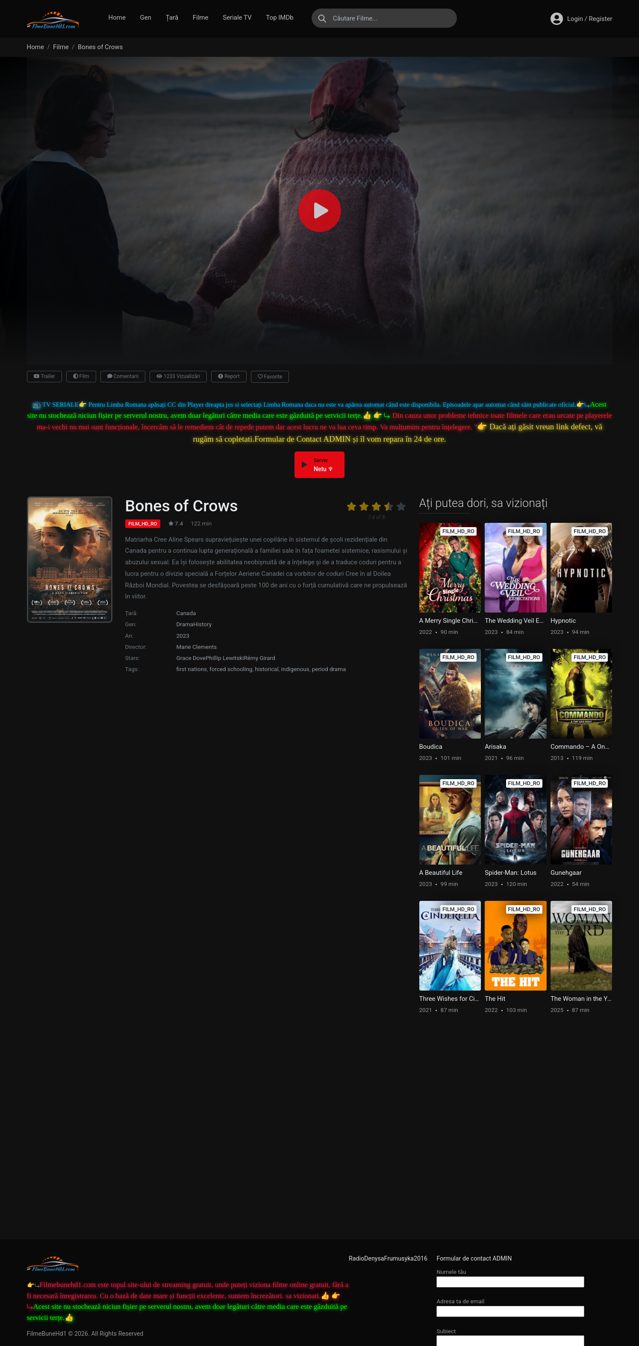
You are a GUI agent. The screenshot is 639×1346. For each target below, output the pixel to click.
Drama (185, 624)
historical (266, 669)
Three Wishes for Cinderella (450, 999)
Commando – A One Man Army (581, 747)
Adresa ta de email (510, 1306)
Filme (201, 17)
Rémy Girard (259, 657)
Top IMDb (279, 17)
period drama (329, 669)
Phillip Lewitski (225, 657)
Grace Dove (191, 657)
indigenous (295, 669)
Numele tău (510, 1276)
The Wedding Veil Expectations (515, 621)
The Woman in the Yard (581, 999)
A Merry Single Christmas (450, 621)
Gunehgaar (566, 873)
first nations (192, 669)
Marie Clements (197, 646)
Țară (172, 17)
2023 (183, 635)
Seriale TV (237, 17)
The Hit (495, 999)
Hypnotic (563, 621)
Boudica (430, 747)
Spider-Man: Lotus (510, 873)
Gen (145, 17)
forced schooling (231, 669)
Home (117, 17)
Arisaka (495, 747)
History (202, 624)
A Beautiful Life (440, 873)
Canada (186, 613)
